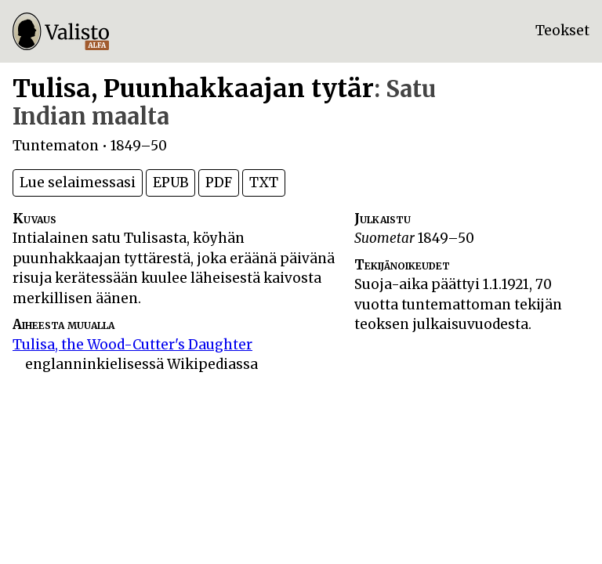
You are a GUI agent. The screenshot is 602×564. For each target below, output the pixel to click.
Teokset (562, 30)
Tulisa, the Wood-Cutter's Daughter (132, 344)
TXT (263, 182)
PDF (218, 182)
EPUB (170, 182)
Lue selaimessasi (78, 182)
